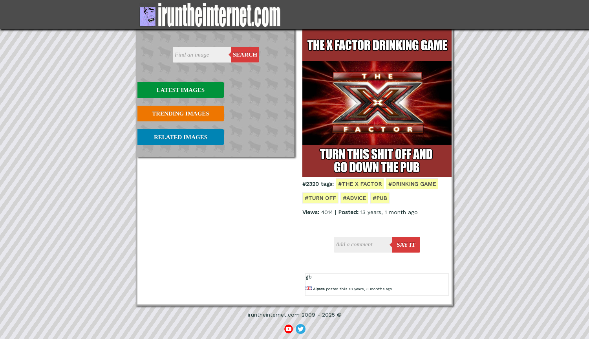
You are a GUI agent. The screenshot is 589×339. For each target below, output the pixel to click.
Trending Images (180, 113)
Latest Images (181, 90)
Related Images (180, 137)
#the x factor (360, 184)
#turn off (320, 198)
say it (406, 245)
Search (245, 54)
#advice (354, 198)
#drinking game (412, 184)
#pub (380, 198)
